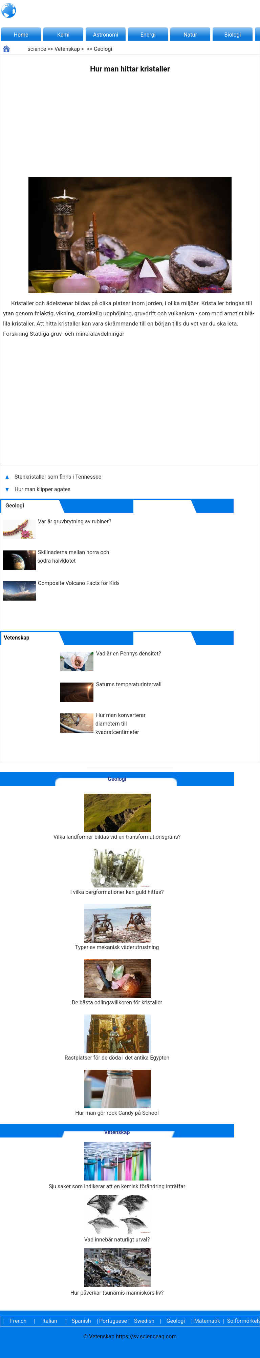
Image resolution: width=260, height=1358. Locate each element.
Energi (148, 35)
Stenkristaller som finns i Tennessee (58, 477)
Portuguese (112, 1321)
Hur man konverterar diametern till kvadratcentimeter (120, 723)
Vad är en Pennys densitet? (128, 653)
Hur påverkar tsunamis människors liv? (117, 1272)
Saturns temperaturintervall (128, 684)
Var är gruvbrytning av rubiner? (74, 521)
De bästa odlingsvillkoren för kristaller (117, 982)
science (37, 49)
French (18, 1321)
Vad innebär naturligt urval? (117, 1219)
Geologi (103, 49)
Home (21, 35)
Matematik (207, 1321)
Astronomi (105, 35)
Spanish (81, 1321)
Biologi (232, 35)
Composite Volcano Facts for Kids (79, 583)
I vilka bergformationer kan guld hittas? (117, 872)
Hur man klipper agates (43, 489)
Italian (49, 1321)
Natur (190, 35)
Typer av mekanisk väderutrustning (117, 927)
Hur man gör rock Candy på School (117, 1093)
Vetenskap (67, 49)
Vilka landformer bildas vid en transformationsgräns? (117, 817)
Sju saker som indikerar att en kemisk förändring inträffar (117, 1166)
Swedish (144, 1321)
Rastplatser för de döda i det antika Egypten (117, 1038)
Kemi (63, 35)
